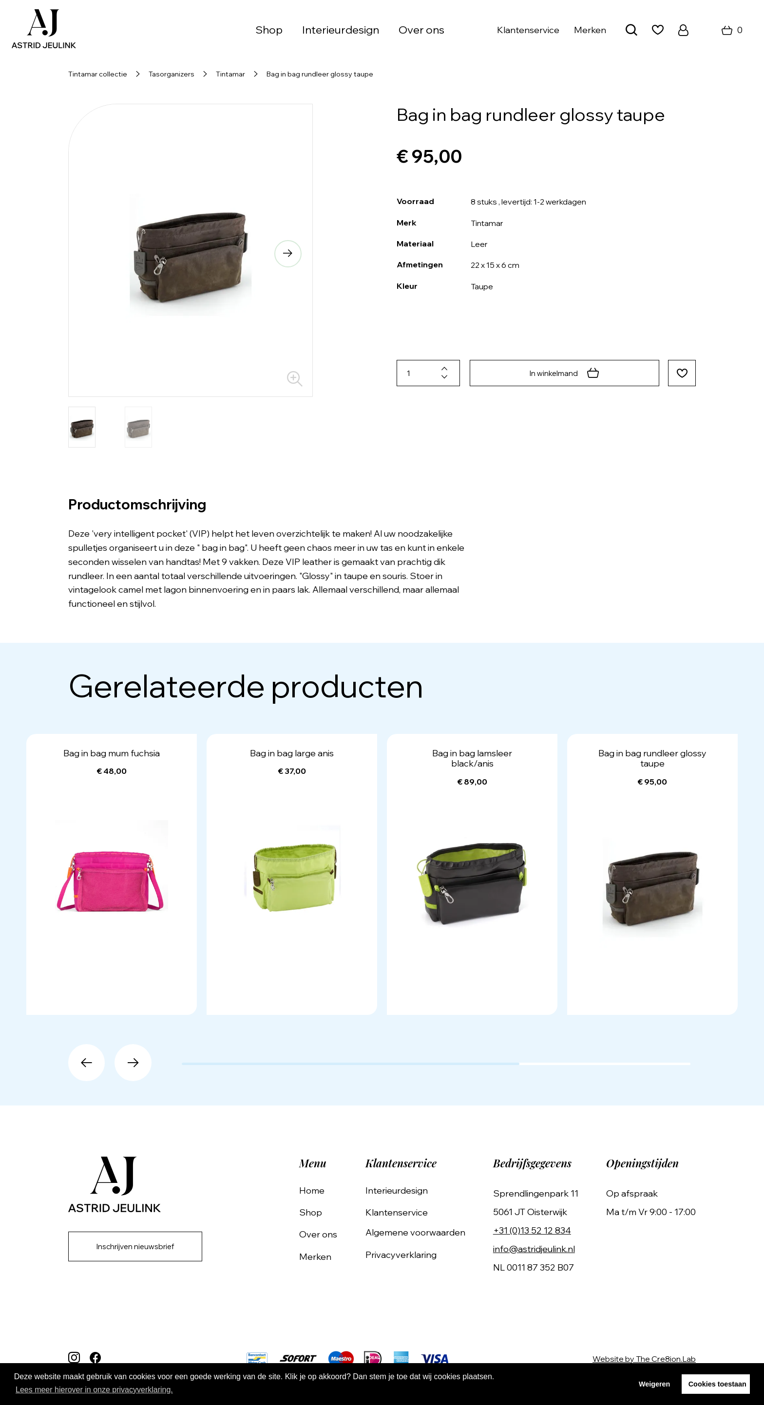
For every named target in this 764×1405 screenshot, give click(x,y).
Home (320, 1190)
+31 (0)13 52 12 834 (535, 1230)
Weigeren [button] (654, 1384)
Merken (590, 30)
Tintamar (230, 74)
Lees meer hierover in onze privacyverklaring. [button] (94, 1390)
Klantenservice (528, 30)
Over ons (421, 30)
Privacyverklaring (406, 1254)
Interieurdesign (340, 30)
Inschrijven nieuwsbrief (139, 1247)
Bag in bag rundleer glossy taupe (320, 74)
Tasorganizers (171, 74)
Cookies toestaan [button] (717, 1384)
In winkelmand (563, 373)
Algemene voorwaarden (421, 1232)
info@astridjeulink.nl (537, 1249)
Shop (269, 30)
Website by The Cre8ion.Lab (644, 1359)
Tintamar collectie (97, 74)
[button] (286, 254)
